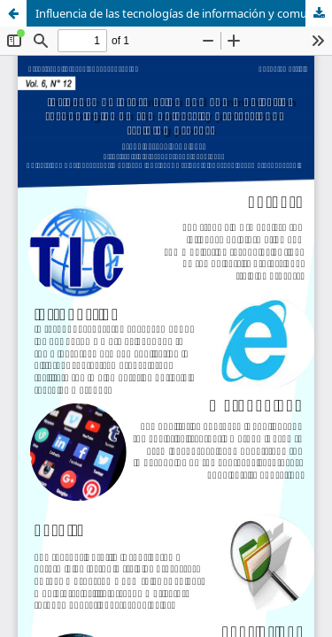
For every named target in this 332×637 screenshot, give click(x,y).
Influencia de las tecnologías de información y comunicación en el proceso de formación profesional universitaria (183, 13)
